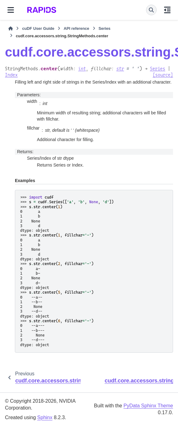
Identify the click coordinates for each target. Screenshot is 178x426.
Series (104, 28)
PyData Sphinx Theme (148, 405)
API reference (76, 28)
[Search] (151, 10)
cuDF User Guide (38, 28)
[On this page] (167, 10)
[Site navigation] (10, 10)
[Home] (10, 28)
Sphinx (44, 417)
